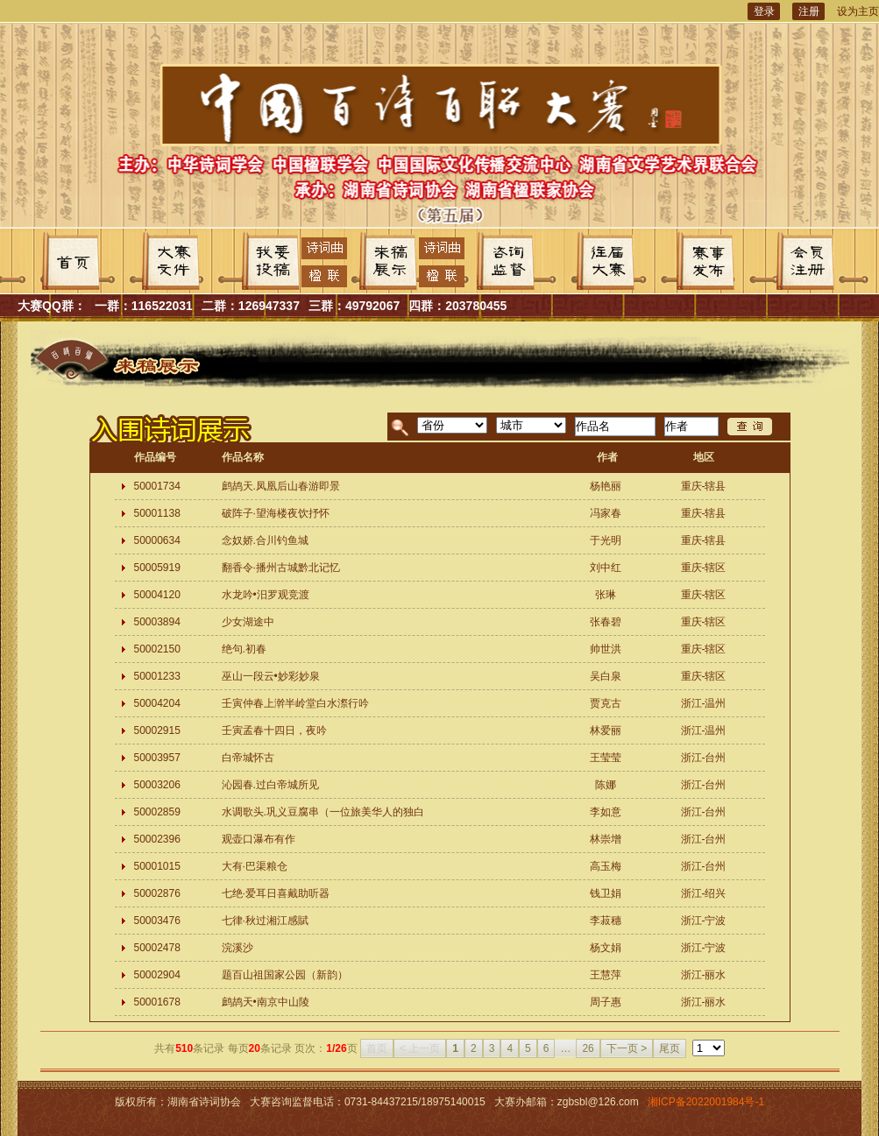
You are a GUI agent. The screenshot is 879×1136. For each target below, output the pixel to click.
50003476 (157, 920)
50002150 (157, 649)
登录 (764, 11)
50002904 (157, 975)
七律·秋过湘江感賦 (265, 920)
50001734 (157, 486)
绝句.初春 (244, 649)
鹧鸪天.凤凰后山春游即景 (281, 486)
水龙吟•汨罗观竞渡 (265, 595)
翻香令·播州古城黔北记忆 (281, 567)
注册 (808, 11)
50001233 (157, 676)
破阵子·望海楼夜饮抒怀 (276, 513)
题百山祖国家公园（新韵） (285, 975)
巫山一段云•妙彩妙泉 (271, 676)
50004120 (157, 595)
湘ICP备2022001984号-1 (706, 1102)
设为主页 (858, 11)
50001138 (157, 513)
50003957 (157, 757)
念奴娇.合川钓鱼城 (265, 540)
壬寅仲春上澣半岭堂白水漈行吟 (295, 703)
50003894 (157, 622)
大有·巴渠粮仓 (254, 866)
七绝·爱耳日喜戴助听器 (276, 893)
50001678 (157, 1002)
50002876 (157, 893)
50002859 (157, 812)
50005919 (157, 567)
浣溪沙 (237, 948)
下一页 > (626, 1048)
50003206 (157, 785)
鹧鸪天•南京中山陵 (265, 1002)
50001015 (157, 866)
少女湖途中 (248, 622)
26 (587, 1048)
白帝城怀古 (248, 757)
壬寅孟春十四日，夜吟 (274, 730)
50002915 (157, 730)
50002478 (157, 948)
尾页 (669, 1048)
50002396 (157, 839)
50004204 (157, 703)
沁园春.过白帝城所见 (270, 785)
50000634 (157, 540)
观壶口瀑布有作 (258, 839)
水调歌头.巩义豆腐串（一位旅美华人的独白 (323, 812)
